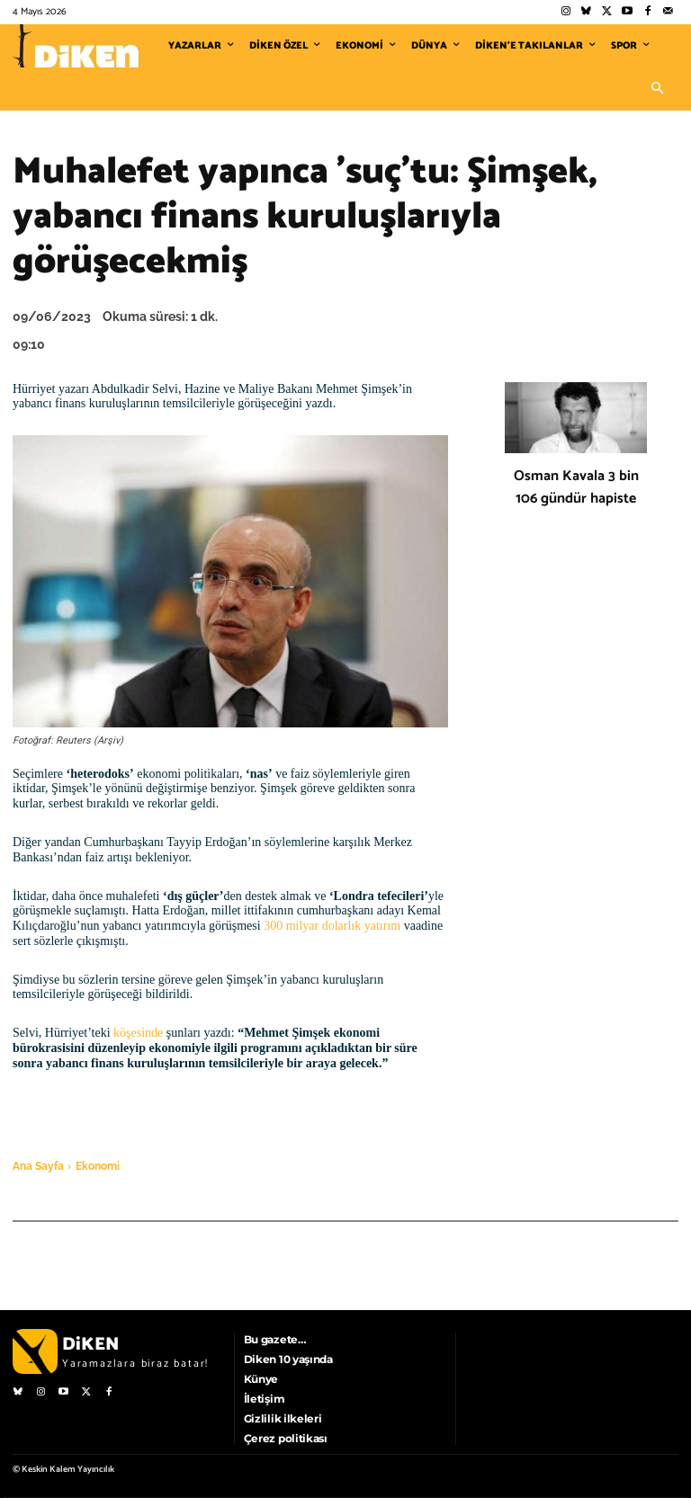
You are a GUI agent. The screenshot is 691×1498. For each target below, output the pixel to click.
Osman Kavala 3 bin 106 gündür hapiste (576, 487)
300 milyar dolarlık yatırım (332, 925)
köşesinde (138, 1032)
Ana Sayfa (38, 1166)
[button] (656, 89)
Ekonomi (98, 1166)
